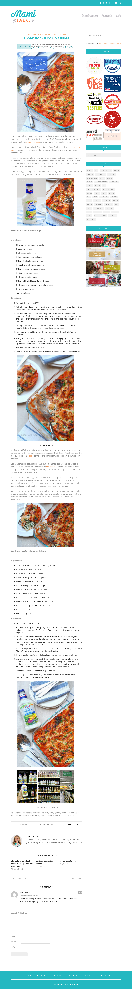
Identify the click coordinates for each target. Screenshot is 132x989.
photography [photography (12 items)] (98, 208)
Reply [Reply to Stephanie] (80, 892)
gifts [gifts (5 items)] (95, 197)
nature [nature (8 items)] (89, 204)
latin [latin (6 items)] (89, 200)
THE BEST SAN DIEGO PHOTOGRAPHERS (110, 43)
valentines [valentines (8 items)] (113, 215)
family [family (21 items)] (111, 193)
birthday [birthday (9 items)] (90, 174)
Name (13, 936)
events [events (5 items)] (104, 193)
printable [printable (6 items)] (109, 208)
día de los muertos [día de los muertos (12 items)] (93, 189)
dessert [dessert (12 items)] (89, 185)
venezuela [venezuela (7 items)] (91, 219)
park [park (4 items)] (116, 204)
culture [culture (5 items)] (90, 181)
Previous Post (19, 878)
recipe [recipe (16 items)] (89, 212)
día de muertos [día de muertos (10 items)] (108, 189)
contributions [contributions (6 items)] (92, 178)
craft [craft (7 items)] (102, 178)
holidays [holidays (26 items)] (114, 197)
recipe (36, 34)
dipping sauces (33, 142)
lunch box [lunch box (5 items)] (106, 200)
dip (30, 456)
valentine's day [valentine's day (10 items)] (100, 215)
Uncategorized (59, 34)
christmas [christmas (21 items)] (111, 174)
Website (13, 947)
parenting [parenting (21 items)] (108, 204)
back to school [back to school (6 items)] (106, 170)
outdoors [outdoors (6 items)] (98, 204)
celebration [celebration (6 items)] (100, 174)
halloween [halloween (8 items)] (104, 197)
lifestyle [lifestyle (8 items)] (97, 200)
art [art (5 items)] (96, 170)
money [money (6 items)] (115, 200)
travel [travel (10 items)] (89, 215)
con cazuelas (52, 466)
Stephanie (25, 892)
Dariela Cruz (71, 825)
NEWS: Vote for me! (68, 861)
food (29, 34)
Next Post (76, 878)
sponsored (45, 34)
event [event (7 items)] (96, 193)
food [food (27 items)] (89, 197)
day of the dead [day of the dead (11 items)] (101, 181)
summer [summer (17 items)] (115, 212)
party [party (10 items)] (89, 208)
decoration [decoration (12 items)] (114, 181)
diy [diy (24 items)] (104, 185)
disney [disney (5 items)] (97, 185)
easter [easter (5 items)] (89, 193)
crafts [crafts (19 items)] (109, 178)
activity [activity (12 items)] (89, 170)
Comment (22, 825)
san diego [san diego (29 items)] (97, 212)
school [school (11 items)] (106, 212)
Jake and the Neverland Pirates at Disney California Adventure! (22, 863)
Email (13, 941)
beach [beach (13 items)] (116, 170)
